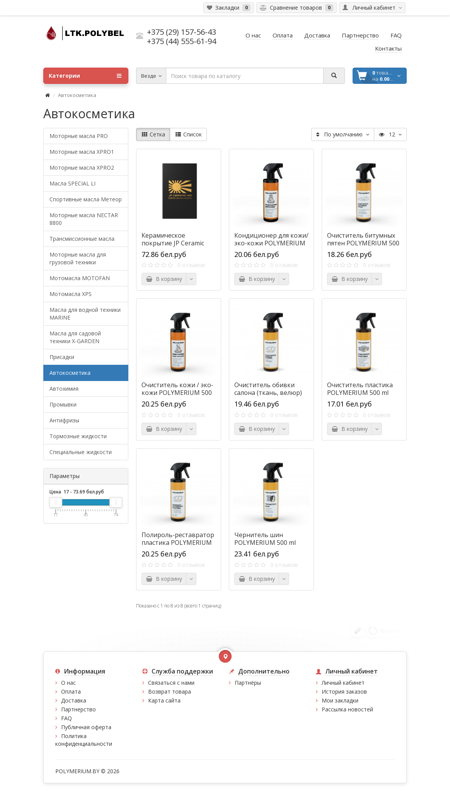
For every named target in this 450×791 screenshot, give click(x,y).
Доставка (73, 700)
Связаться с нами (171, 682)
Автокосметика (69, 372)
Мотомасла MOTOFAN (79, 278)
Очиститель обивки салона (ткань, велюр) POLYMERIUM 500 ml (268, 392)
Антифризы (64, 420)
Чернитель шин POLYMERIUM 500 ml (265, 538)
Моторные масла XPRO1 (81, 151)
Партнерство (78, 709)
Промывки (63, 404)
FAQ (66, 718)
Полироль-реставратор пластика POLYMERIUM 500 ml (177, 542)
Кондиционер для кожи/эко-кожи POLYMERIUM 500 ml (271, 243)
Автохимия (63, 388)
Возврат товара (169, 691)
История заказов (344, 691)
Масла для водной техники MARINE (85, 313)
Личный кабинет (343, 682)
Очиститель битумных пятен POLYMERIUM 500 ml (363, 243)
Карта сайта (164, 700)
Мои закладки (340, 700)
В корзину (164, 278)
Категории (85, 76)
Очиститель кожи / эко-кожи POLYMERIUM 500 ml (177, 392)
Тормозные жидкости (78, 436)
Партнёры (248, 682)
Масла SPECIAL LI (72, 183)
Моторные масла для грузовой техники (77, 258)
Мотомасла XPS (70, 294)
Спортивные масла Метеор (85, 199)
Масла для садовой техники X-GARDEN (75, 337)
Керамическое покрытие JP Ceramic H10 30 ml (172, 243)
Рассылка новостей (347, 709)
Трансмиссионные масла (81, 238)
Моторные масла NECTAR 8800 (83, 218)
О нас (68, 682)
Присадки (61, 357)
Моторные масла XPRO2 (81, 167)
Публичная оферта (86, 727)
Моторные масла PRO (78, 135)
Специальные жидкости (80, 452)
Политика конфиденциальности (83, 739)
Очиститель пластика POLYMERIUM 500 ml (360, 388)
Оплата (71, 691)
